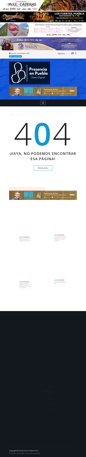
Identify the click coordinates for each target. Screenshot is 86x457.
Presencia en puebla (32, 453)
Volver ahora (43, 168)
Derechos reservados (17, 453)
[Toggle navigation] (43, 103)
